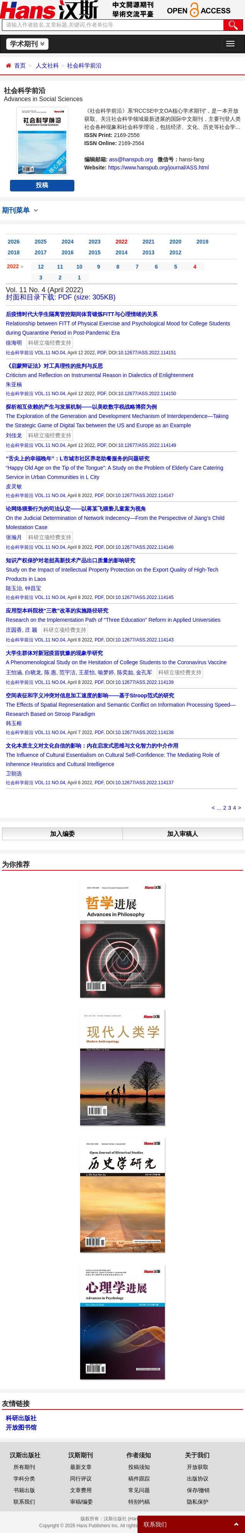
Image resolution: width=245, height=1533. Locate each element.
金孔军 (144, 672)
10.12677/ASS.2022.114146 (145, 547)
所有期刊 (24, 1467)
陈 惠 (50, 672)
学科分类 (24, 1478)
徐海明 (14, 343)
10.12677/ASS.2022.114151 (147, 352)
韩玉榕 (14, 723)
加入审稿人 (182, 834)
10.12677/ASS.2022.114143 (145, 640)
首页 (20, 65)
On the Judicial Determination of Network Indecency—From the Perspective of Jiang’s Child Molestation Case (115, 518)
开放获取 (197, 1467)
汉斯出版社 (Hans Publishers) (134, 1518)
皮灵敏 (14, 486)
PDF (101, 352)
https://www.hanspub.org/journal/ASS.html (158, 167)
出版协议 (197, 1478)
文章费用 (81, 1490)
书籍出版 (24, 1490)
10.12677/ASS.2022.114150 (147, 393)
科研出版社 (21, 1418)
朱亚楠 (14, 384)
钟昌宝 (33, 588)
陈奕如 (125, 672)
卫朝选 (14, 773)
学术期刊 (27, 44)
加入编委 (62, 834)
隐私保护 (197, 1502)
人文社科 (47, 65)
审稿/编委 (81, 1502)
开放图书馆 (21, 1427)
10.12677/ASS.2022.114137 (145, 782)
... (219, 808)
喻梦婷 (106, 672)
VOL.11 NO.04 (50, 352)
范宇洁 (67, 672)
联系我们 (24, 1502)
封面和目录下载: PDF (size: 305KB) (61, 297)
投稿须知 (139, 1467)
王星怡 (87, 672)
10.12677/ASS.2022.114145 (145, 597)
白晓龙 (33, 672)
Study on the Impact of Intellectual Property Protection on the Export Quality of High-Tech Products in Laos (112, 569)
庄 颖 (31, 630)
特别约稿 (139, 1502)
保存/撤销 (198, 1490)
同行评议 (81, 1478)
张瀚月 (14, 537)
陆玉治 (14, 588)
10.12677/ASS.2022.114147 (145, 495)
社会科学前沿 (84, 65)
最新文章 (81, 1467)
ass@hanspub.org (131, 159)
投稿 (42, 185)
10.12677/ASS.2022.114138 (145, 732)
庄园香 (14, 630)
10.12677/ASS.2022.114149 (147, 445)
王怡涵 (14, 672)
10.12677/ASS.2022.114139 (145, 682)
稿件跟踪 (139, 1478)
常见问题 (139, 1490)
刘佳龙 (14, 435)
